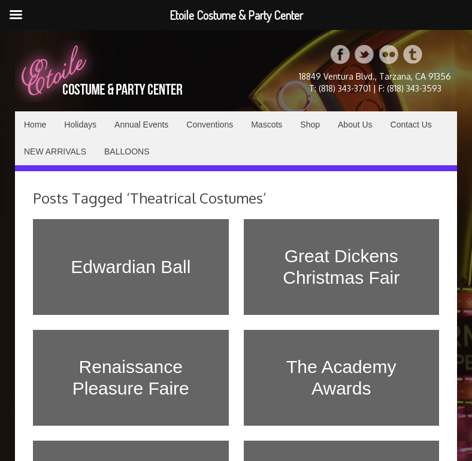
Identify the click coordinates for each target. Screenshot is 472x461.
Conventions (209, 124)
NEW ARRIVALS (55, 151)
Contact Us (411, 124)
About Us (355, 124)
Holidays (80, 124)
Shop (310, 124)
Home (35, 124)
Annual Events (141, 124)
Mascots (266, 124)
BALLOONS (126, 151)
